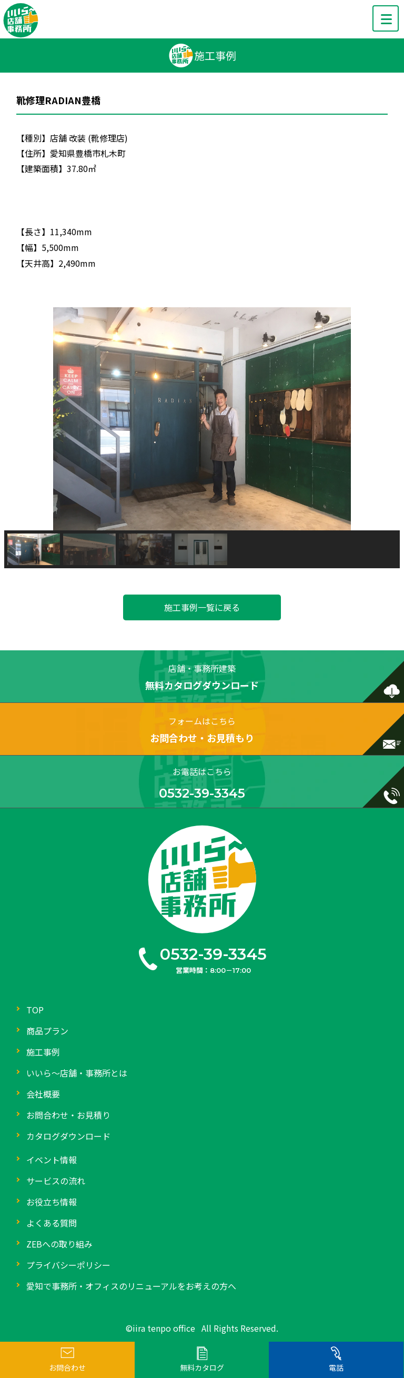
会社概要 (43, 1094)
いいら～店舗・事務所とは (76, 1073)
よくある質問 (51, 1222)
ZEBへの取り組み (59, 1244)
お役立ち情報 (51, 1201)
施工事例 (43, 1051)
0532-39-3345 (213, 954)
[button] (20, 418)
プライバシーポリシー (68, 1265)
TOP (35, 1009)
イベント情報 (51, 1159)
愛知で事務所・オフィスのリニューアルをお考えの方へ (131, 1286)
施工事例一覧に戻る (202, 607)
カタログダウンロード (68, 1136)
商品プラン (47, 1030)
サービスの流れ (55, 1180)
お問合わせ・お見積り (68, 1115)
